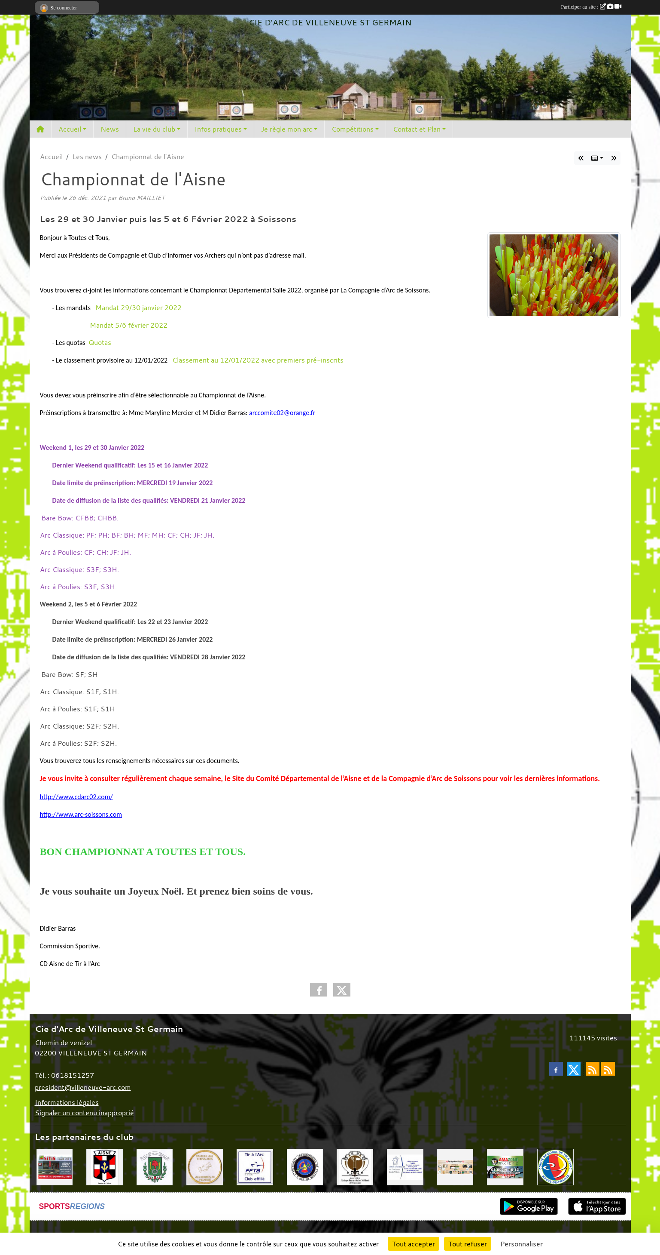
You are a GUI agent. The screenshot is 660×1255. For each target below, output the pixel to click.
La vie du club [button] (154, 129)
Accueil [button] (69, 129)
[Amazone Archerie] (505, 1166)
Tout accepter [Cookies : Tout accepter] (413, 1244)
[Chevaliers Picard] (204, 1166)
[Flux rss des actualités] (592, 1069)
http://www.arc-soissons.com (81, 814)
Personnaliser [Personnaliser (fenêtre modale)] (521, 1244)
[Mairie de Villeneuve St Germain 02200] (155, 1166)
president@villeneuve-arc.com (83, 1087)
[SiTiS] (54, 1166)
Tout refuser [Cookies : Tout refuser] (467, 1244)
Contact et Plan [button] (417, 129)
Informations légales (67, 1102)
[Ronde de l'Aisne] (104, 1166)
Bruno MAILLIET (141, 198)
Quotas (99, 342)
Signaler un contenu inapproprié (84, 1112)
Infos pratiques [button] (218, 129)
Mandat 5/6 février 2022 (128, 325)
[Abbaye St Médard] (355, 1166)
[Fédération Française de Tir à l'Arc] (255, 1166)
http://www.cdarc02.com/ (76, 797)
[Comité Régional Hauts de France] (555, 1166)
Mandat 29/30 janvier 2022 (138, 307)
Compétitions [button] (353, 129)
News (109, 129)
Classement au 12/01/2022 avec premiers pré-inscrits (264, 360)
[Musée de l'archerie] (405, 1166)
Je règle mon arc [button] (286, 129)
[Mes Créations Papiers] (455, 1166)
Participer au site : (591, 7)
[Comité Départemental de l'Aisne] (305, 1166)
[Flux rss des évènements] (608, 1069)
